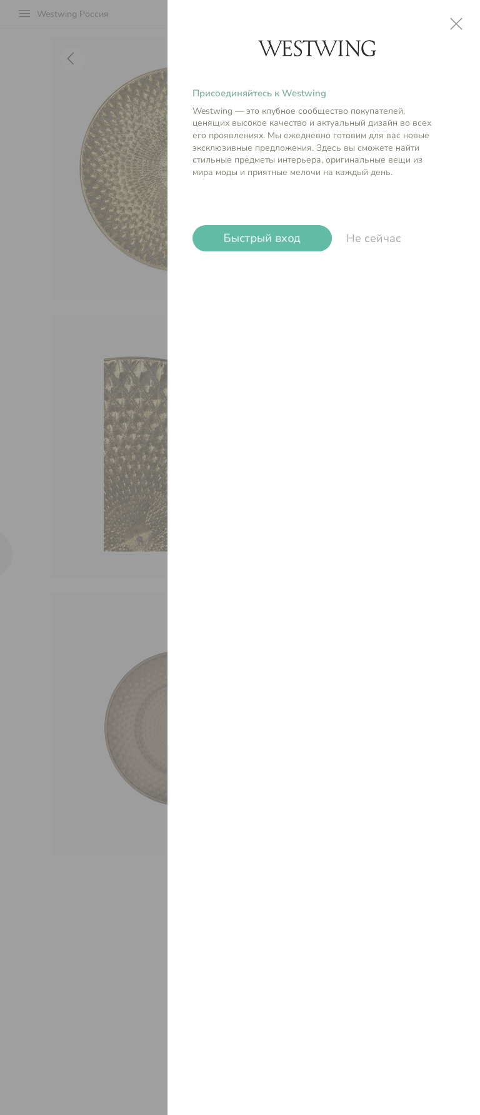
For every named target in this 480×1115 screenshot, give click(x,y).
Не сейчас (373, 238)
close (456, 24)
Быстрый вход (262, 238)
